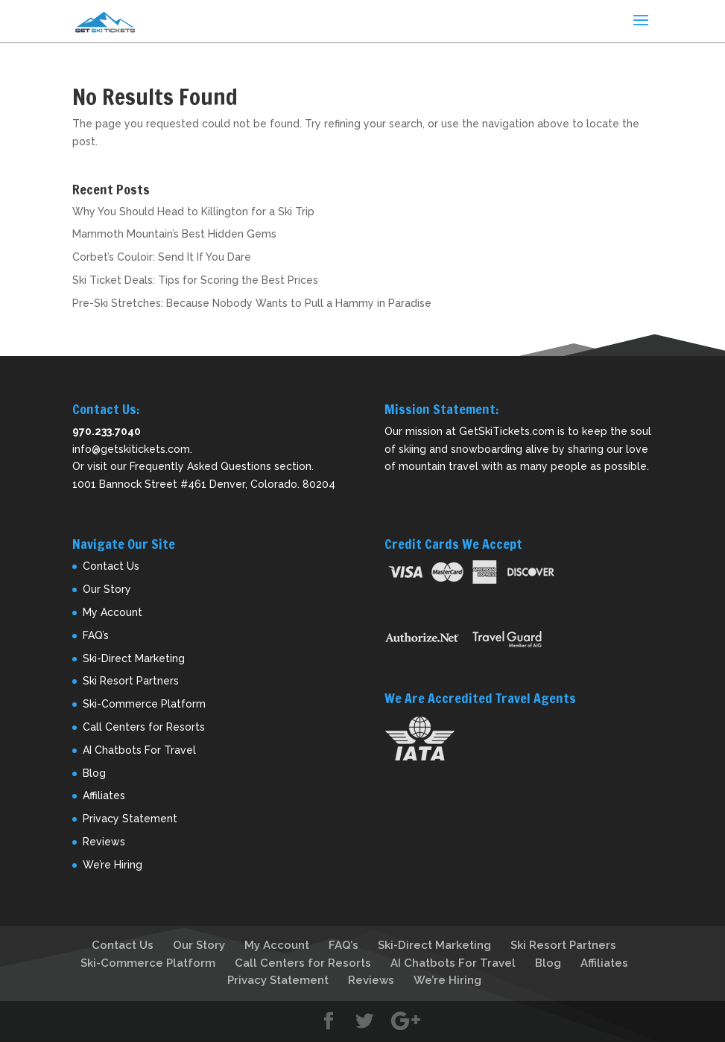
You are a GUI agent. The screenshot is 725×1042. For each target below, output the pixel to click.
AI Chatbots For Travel (139, 750)
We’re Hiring (112, 865)
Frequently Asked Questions (200, 466)
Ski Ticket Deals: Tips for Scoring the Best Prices (195, 280)
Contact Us (111, 566)
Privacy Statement (130, 819)
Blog (94, 773)
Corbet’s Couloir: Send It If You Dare (161, 257)
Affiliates (104, 795)
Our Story (107, 589)
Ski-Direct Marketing (134, 658)
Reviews (104, 842)
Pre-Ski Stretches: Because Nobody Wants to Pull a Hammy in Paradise (251, 303)
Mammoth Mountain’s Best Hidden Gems (174, 234)
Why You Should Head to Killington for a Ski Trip (193, 211)
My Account (112, 612)
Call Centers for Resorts (144, 727)
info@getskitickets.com (131, 449)
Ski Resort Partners (131, 681)
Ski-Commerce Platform (144, 704)
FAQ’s (96, 635)
